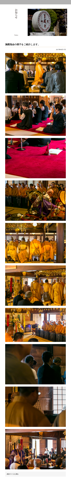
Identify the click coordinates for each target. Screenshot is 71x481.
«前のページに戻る (12, 474)
